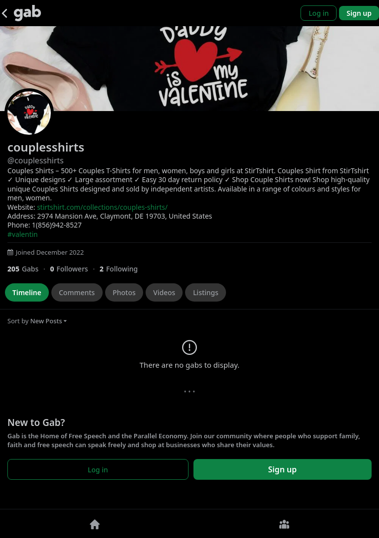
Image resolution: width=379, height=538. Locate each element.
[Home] (95, 523)
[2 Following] (122, 268)
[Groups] (284, 523)
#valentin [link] (22, 234)
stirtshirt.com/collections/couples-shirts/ (102, 207)
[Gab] (27, 13)
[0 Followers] (74, 268)
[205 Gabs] (28, 268)
